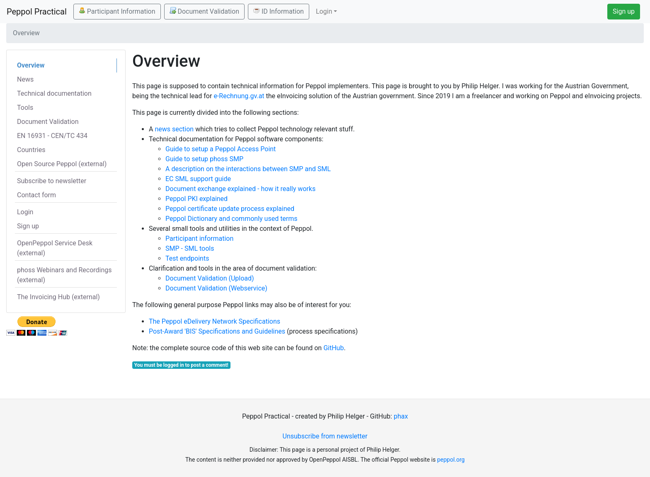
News (25, 79)
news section (174, 129)
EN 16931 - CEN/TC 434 (52, 136)
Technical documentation (54, 93)
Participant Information (117, 11)
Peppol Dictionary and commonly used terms (231, 219)
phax (401, 416)
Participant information (199, 238)
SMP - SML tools (189, 248)
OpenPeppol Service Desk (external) (54, 248)
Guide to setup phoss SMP (204, 159)
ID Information (278, 11)
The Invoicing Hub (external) (58, 297)
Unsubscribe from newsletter (325, 436)
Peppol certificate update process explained (229, 209)
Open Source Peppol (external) (62, 164)
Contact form (36, 195)
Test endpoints (187, 258)
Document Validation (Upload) (209, 278)
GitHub (333, 348)
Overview (30, 65)
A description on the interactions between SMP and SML (248, 169)
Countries (31, 150)
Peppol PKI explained (196, 199)
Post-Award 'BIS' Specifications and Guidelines (217, 331)
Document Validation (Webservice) (216, 288)
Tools (25, 107)
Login (25, 212)
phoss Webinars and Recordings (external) (64, 275)
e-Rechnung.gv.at (238, 96)
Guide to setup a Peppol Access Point (220, 149)
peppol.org (451, 459)
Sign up (624, 11)
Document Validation (204, 11)
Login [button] (324, 11)
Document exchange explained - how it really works (240, 189)
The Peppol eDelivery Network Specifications (214, 321)
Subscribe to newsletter (51, 181)
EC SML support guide (198, 179)
